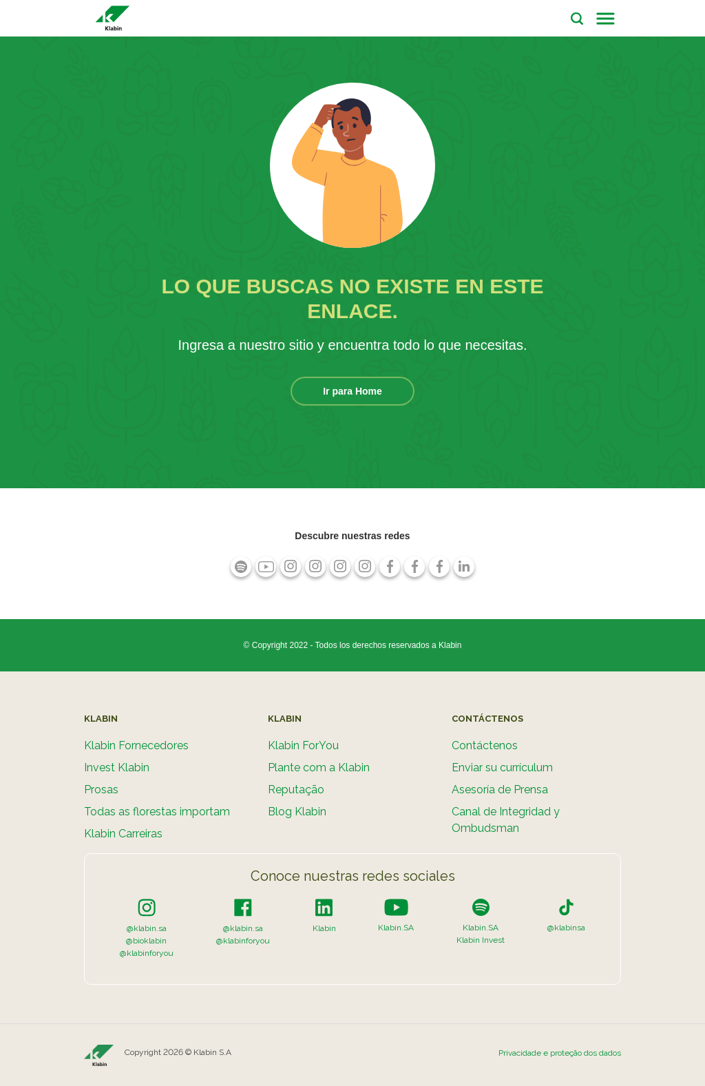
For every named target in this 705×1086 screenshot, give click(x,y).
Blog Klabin (297, 811)
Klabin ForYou (303, 745)
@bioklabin (146, 941)
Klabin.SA (396, 927)
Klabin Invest (480, 940)
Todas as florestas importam (157, 811)
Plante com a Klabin (319, 767)
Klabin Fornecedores (136, 745)
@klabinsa (566, 927)
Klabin (324, 928)
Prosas (101, 789)
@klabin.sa (147, 928)
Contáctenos (485, 745)
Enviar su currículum (502, 767)
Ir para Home (352, 391)
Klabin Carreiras (123, 833)
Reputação (296, 789)
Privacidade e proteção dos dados (559, 1053)
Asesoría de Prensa (500, 789)
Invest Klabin (116, 767)
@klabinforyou (146, 953)
